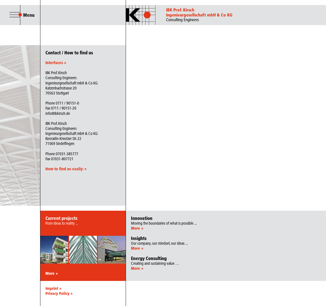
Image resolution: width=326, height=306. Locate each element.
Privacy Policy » (58, 293)
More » (51, 273)
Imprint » (53, 288)
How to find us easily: (65, 168)
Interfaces (55, 62)
